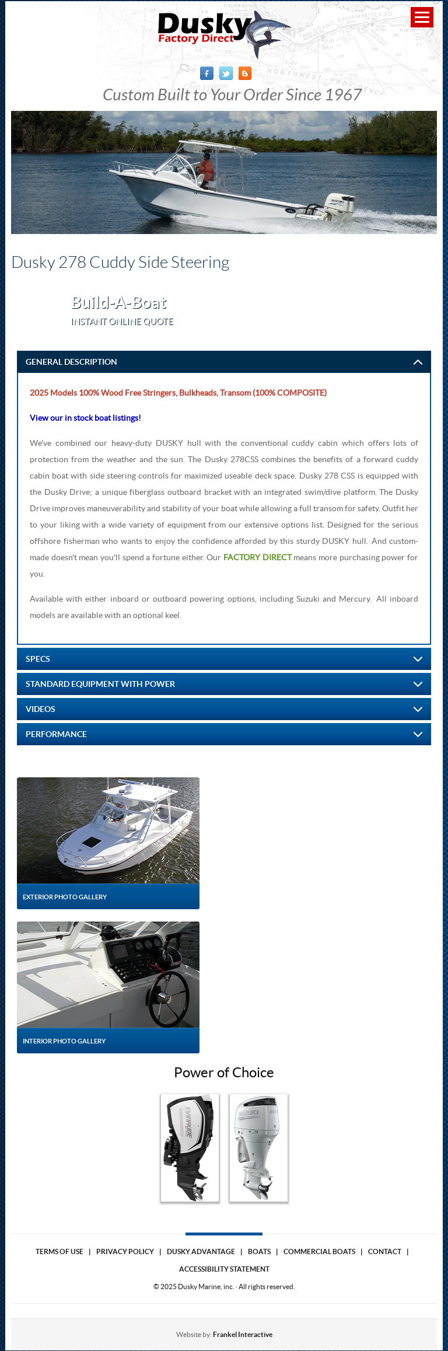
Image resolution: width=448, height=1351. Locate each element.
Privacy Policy (125, 1251)
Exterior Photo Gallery (65, 896)
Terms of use (59, 1251)
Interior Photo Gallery (64, 1041)
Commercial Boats (319, 1251)
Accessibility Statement (224, 1269)
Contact (384, 1251)
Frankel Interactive (242, 1334)
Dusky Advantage (201, 1251)
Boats (259, 1251)
